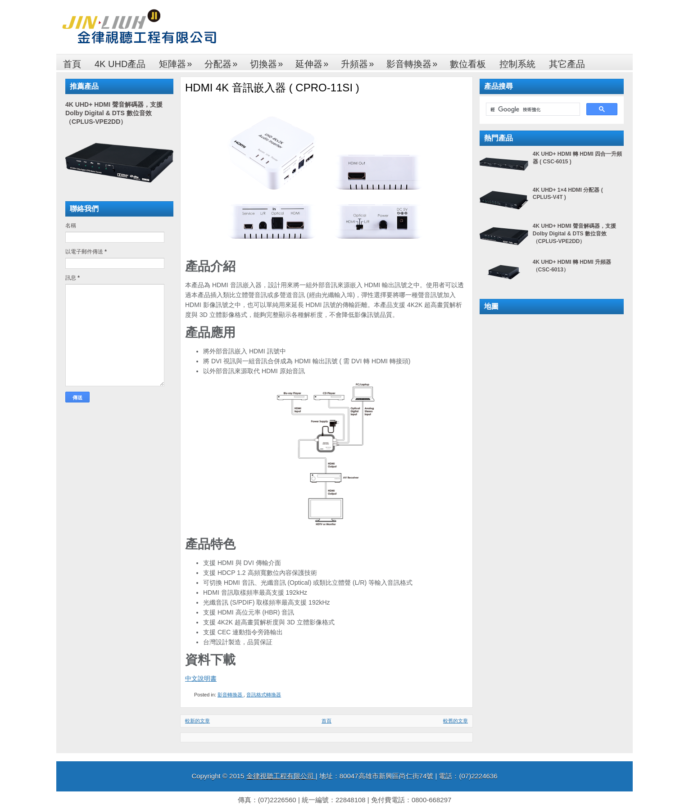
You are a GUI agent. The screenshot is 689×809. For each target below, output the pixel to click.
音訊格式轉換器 (263, 694)
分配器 (223, 61)
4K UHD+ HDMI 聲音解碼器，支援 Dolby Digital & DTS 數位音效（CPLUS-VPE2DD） (114, 113)
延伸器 (314, 61)
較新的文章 (197, 720)
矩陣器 (178, 61)
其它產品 (567, 64)
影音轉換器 (414, 61)
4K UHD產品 (120, 64)
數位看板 (468, 64)
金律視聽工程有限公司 (281, 776)
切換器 (269, 61)
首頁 (72, 64)
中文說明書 (201, 678)
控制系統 (517, 64)
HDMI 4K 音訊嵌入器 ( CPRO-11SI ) (272, 87)
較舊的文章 (455, 720)
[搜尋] (532, 109)
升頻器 (360, 61)
